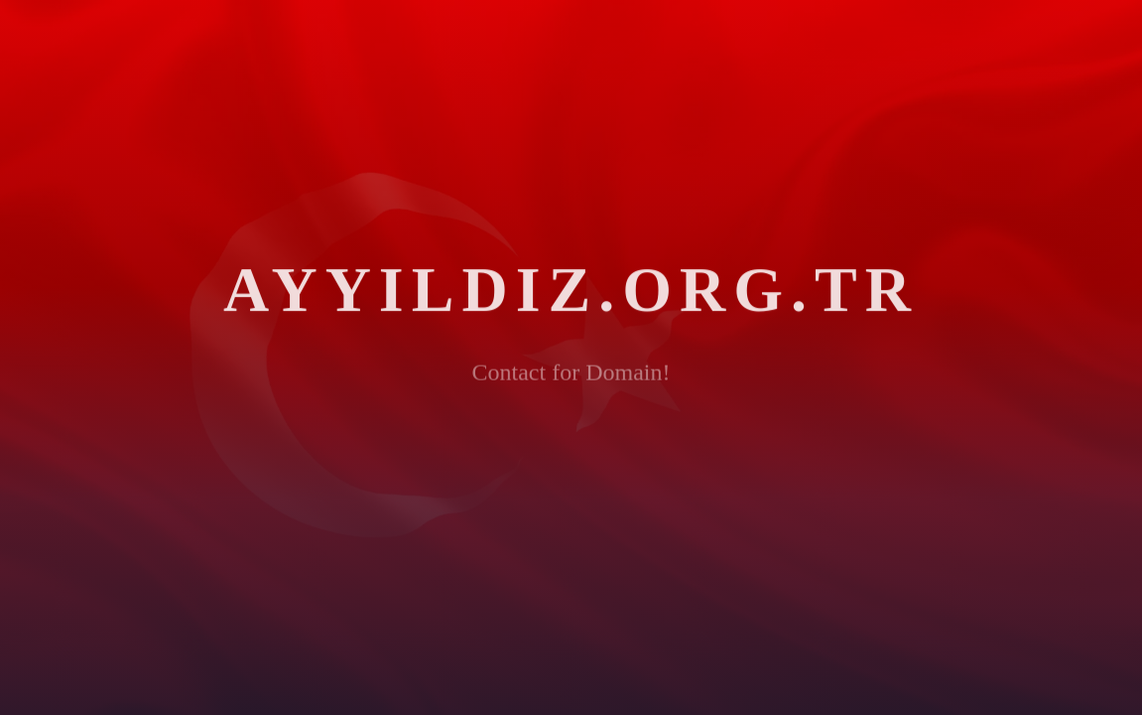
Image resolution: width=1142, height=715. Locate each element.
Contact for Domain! (571, 377)
